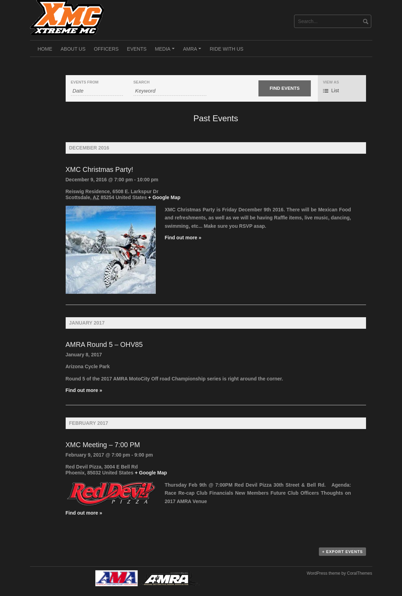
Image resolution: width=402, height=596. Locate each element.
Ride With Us (226, 49)
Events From (84, 82)
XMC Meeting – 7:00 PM (103, 445)
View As (331, 82)
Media (166, 51)
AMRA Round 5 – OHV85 (104, 344)
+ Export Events (342, 552)
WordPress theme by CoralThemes (339, 573)
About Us (73, 49)
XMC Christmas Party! (99, 169)
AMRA (193, 51)
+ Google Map (164, 197)
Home (45, 49)
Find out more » (183, 237)
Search (141, 82)
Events (137, 49)
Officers (106, 49)
